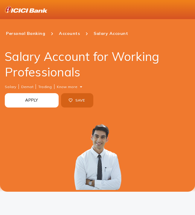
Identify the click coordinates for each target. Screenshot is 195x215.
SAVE (76, 100)
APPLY (31, 100)
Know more (67, 87)
